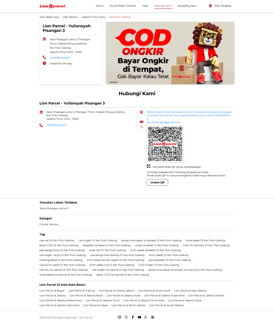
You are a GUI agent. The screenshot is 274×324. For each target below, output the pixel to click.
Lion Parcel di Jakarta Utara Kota (59, 305)
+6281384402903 (60, 57)
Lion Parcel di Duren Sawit (154, 290)
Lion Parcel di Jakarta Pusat (123, 295)
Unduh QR (157, 182)
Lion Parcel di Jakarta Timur (103, 300)
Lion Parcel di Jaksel (95, 305)
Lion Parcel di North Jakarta (128, 305)
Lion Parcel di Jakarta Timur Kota (144, 300)
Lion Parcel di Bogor (52, 290)
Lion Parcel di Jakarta (52, 295)
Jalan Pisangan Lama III (53, 208)
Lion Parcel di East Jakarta (190, 290)
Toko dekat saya (49, 17)
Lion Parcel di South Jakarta (166, 305)
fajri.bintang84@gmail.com (164, 122)
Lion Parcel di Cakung (81, 290)
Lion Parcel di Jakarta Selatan (206, 295)
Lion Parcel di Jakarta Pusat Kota (164, 295)
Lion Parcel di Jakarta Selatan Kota (60, 300)
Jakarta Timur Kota (93, 17)
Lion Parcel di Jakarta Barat (86, 295)
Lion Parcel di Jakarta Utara (184, 300)
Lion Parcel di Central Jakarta (116, 290)
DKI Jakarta (70, 17)
